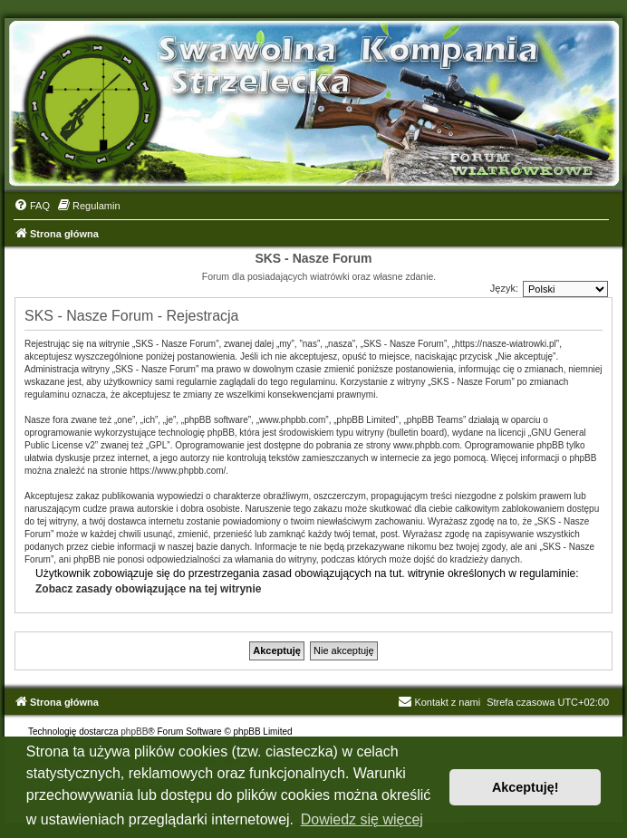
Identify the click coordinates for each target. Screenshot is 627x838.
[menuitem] (32, 205)
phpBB (134, 732)
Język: (504, 288)
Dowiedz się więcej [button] (362, 819)
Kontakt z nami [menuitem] (439, 702)
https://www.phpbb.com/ (178, 471)
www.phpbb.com (426, 445)
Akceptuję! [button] (525, 787)
